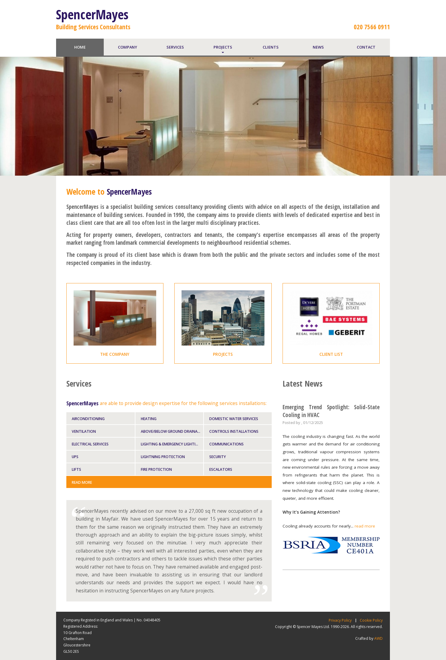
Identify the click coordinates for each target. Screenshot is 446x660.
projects (223, 47)
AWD (378, 638)
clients (271, 47)
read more (365, 526)
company (127, 47)
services (175, 47)
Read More (82, 482)
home (80, 47)
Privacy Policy (340, 620)
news (318, 47)
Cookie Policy (371, 620)
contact (366, 47)
